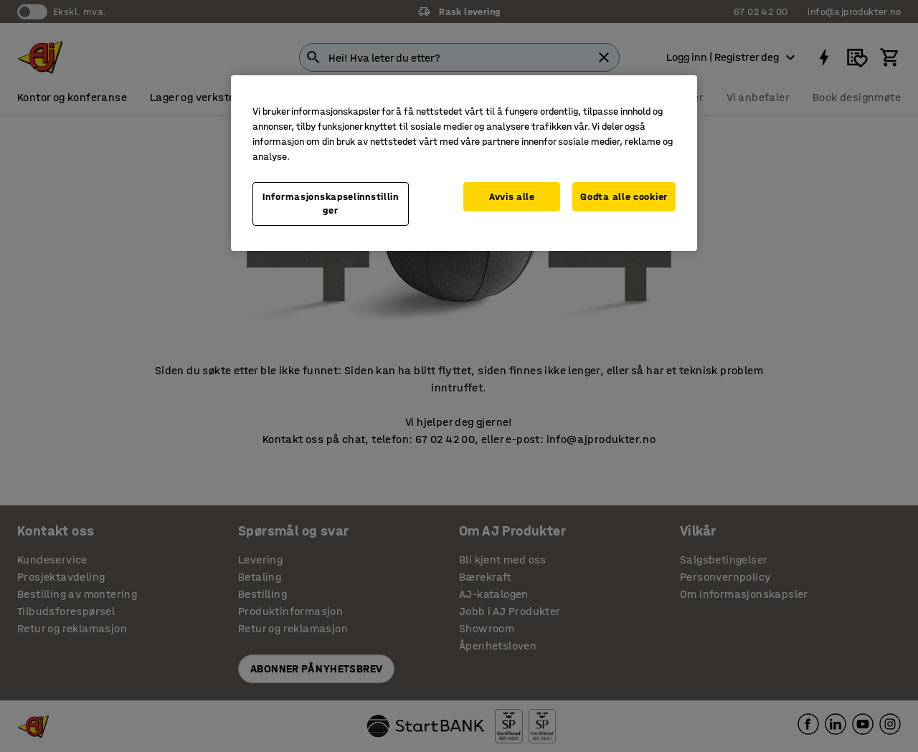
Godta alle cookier (624, 197)
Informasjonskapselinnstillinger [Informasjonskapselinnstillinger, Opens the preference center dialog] (330, 204)
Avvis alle (512, 197)
